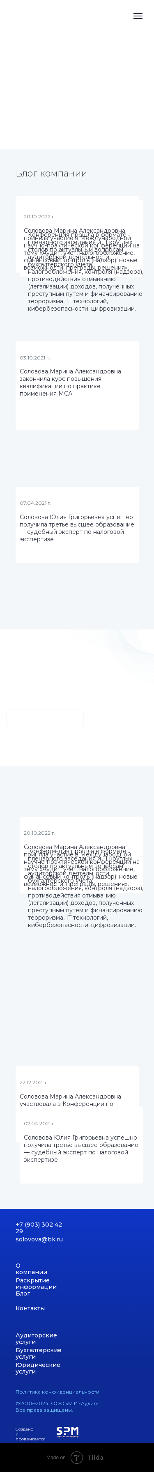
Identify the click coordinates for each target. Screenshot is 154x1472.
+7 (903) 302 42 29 (39, 1228)
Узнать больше (44, 719)
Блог (23, 1293)
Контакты (30, 1308)
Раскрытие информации (36, 1284)
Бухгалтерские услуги (39, 1353)
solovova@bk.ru (39, 1239)
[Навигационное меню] (138, 16)
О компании (31, 1269)
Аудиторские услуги (36, 1339)
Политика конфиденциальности (57, 1392)
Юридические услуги (38, 1368)
